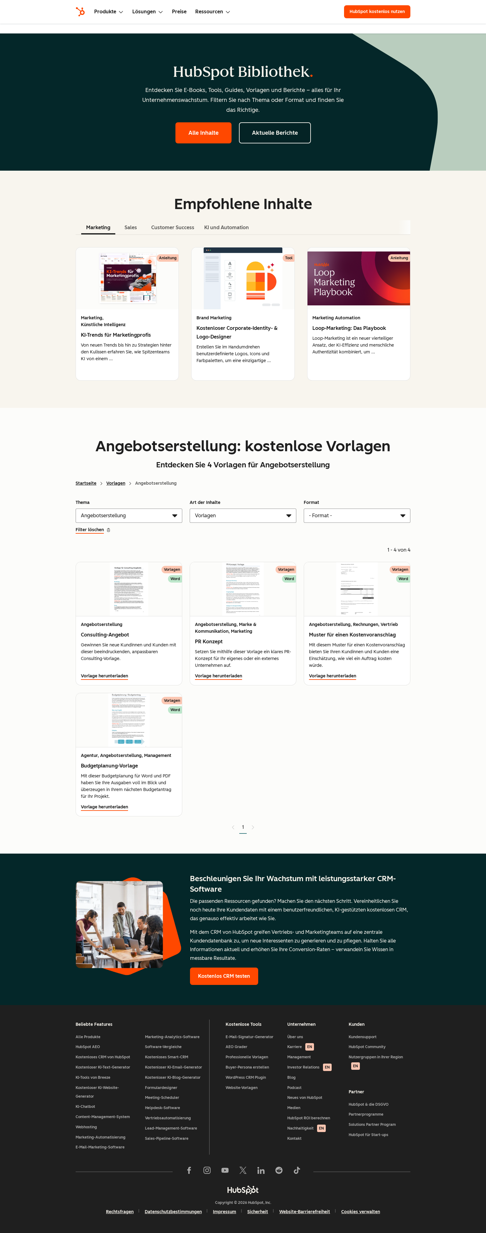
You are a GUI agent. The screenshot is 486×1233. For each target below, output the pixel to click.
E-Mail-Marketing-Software (100, 1147)
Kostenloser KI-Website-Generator (97, 1092)
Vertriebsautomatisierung (168, 1118)
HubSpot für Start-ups (368, 1135)
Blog (291, 1077)
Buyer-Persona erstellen (247, 1067)
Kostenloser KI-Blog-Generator (173, 1077)
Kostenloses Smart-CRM (166, 1057)
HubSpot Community (367, 1047)
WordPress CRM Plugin (246, 1077)
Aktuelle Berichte (275, 132)
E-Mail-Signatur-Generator (249, 1037)
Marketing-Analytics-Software (172, 1037)
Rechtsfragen (120, 1211)
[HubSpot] (80, 11)
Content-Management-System (103, 1117)
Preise (179, 12)
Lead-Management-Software (171, 1128)
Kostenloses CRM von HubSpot (103, 1057)
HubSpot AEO (88, 1047)
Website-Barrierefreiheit (304, 1211)
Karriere (300, 1047)
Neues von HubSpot (304, 1097)
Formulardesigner (161, 1088)
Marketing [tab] (98, 227)
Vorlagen (115, 483)
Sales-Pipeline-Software (166, 1138)
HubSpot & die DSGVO (369, 1104)
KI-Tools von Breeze (93, 1077)
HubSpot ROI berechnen (308, 1118)
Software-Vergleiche (163, 1047)
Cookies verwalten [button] (360, 1211)
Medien (293, 1108)
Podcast (294, 1088)
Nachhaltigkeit (306, 1128)
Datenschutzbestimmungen (173, 1211)
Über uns (295, 1037)
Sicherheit (257, 1211)
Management (299, 1057)
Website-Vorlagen (242, 1088)
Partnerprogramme (366, 1114)
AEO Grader (236, 1047)
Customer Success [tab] (172, 227)
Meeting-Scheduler (162, 1097)
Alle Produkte (88, 1037)
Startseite (86, 483)
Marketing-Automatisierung (101, 1137)
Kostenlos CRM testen (224, 976)
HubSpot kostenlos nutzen (377, 11)
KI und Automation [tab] (226, 227)
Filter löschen (93, 529)
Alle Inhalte (203, 132)
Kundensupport (363, 1037)
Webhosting (86, 1127)
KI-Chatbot (85, 1106)
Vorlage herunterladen (104, 676)
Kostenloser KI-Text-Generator (103, 1067)
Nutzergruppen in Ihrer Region (376, 1062)
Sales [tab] (131, 227)
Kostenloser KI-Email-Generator (173, 1067)
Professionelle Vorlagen (247, 1057)
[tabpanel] (243, 314)
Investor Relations (309, 1067)
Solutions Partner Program (372, 1124)
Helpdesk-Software (162, 1108)
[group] (127, 314)
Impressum (224, 1211)
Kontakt (294, 1138)
